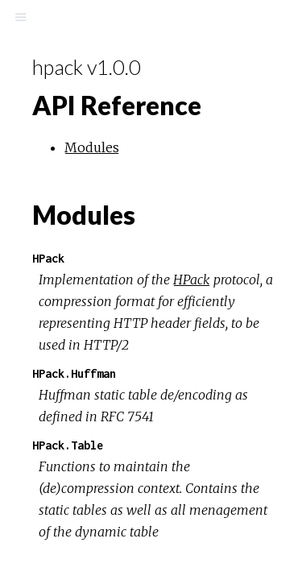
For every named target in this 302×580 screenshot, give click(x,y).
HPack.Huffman (74, 373)
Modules (91, 147)
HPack (48, 258)
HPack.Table (67, 445)
